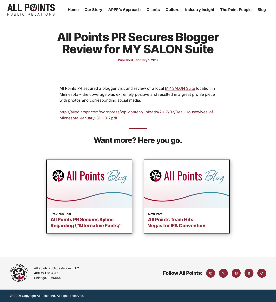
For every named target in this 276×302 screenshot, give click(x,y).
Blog (262, 9)
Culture (172, 9)
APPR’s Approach (124, 9)
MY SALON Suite (180, 88)
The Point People (236, 9)
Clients (153, 9)
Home (73, 9)
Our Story (93, 9)
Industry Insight (199, 9)
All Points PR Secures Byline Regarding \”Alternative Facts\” (86, 222)
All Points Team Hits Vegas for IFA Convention (176, 222)
